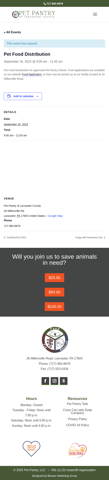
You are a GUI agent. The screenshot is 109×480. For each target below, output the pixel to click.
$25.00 (54, 278)
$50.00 (54, 292)
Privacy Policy (77, 419)
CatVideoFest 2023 (16, 237)
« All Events (12, 32)
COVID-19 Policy (77, 425)
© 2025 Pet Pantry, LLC (29, 470)
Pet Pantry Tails (77, 403)
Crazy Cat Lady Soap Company (77, 411)
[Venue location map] (54, 168)
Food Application (32, 74)
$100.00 (54, 306)
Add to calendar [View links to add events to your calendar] (24, 96)
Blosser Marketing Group (62, 475)
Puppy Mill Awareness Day (89, 237)
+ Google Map (54, 215)
